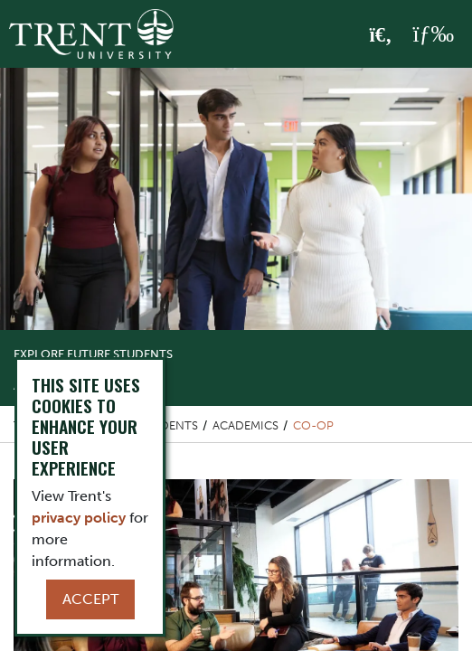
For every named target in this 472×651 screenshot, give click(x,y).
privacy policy (79, 517)
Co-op (313, 425)
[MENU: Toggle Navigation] (433, 34)
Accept (90, 599)
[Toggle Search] (381, 35)
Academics (245, 425)
